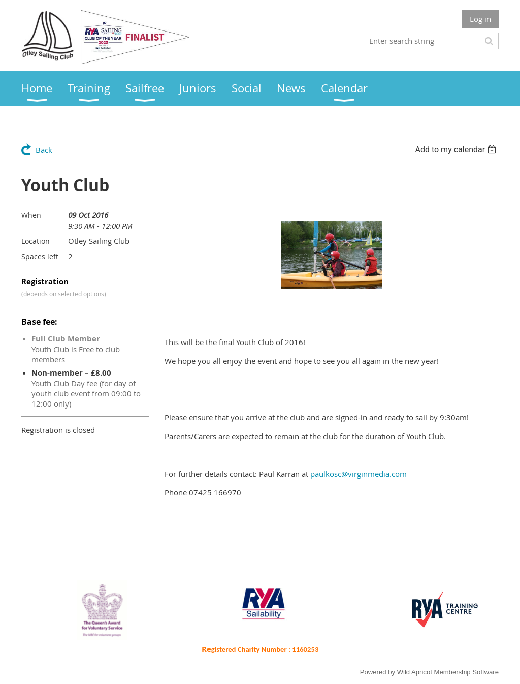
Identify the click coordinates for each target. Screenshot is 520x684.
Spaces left (39, 256)
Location (35, 241)
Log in (480, 19)
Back (44, 150)
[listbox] (457, 149)
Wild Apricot (414, 672)
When (31, 215)
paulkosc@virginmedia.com (358, 474)
